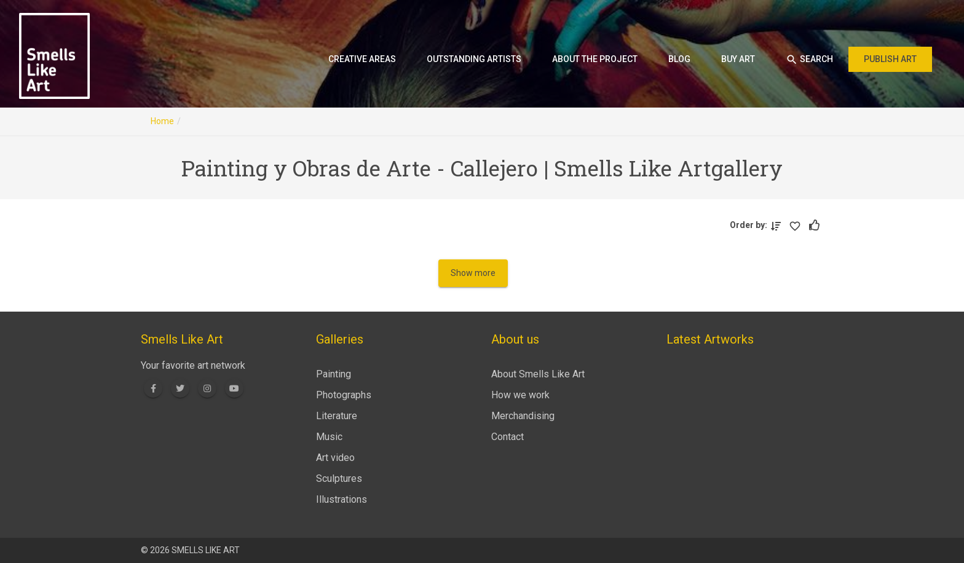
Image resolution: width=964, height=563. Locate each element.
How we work (520, 395)
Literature (336, 416)
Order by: (750, 225)
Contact (507, 437)
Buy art (738, 59)
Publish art (890, 59)
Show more (473, 273)
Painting (333, 374)
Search (809, 59)
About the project (595, 59)
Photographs (343, 395)
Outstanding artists (474, 59)
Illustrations (341, 499)
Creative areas (362, 59)
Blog (679, 59)
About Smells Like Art (538, 374)
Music (329, 437)
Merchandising (523, 416)
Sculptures (339, 478)
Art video (335, 457)
